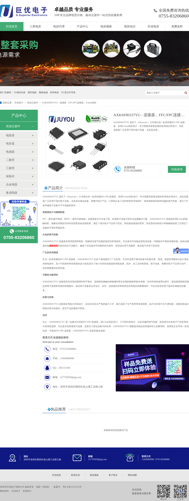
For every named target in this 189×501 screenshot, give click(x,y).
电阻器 (10, 135)
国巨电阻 (32, 92)
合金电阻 (11, 184)
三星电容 (35, 26)
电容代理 (59, 26)
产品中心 (82, 26)
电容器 (10, 143)
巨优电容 (153, 26)
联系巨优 (75, 475)
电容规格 (106, 26)
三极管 (10, 168)
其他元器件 (32, 103)
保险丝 (10, 176)
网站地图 (132, 475)
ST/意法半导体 (68, 92)
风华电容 (54, 92)
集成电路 (11, 192)
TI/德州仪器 (19, 92)
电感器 (10, 151)
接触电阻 (53, 246)
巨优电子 (18, 103)
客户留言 (113, 475)
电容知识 (129, 26)
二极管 (10, 159)
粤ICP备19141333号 (72, 487)
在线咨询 (177, 169)
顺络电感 (43, 92)
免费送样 (177, 26)
